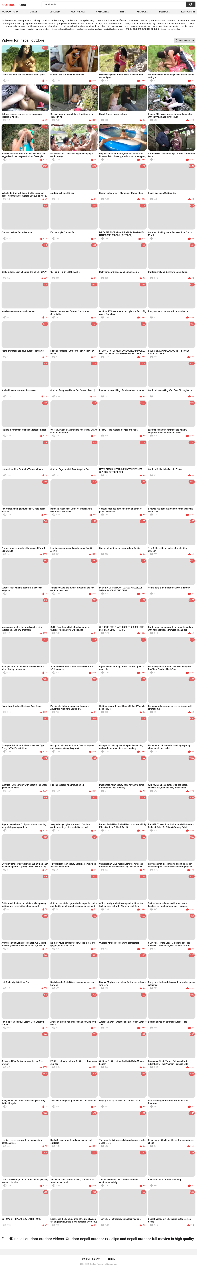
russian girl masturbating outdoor (158, 20)
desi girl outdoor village (113, 29)
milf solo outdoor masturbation (43, 26)
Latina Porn (188, 11)
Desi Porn (164, 11)
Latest (33, 11)
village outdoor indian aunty (49, 20)
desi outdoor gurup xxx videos (115, 26)
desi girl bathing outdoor (39, 29)
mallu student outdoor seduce (142, 28)
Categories (102, 11)
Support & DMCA (91, 1259)
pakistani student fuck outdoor (172, 23)
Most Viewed (78, 11)
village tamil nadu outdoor (109, 23)
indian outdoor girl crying (80, 20)
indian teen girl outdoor (170, 29)
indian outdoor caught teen (16, 20)
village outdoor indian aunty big (140, 23)
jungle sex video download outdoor (75, 23)
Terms (111, 1259)
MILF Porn (142, 11)
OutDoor (14, 5)
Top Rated (54, 11)
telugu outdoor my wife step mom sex (117, 20)
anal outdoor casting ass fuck (89, 29)
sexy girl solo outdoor (140, 26)
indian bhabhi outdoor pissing (166, 26)
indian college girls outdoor (63, 29)
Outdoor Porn (10, 11)
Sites (123, 11)
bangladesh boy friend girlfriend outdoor (80, 26)
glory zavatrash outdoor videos (39, 23)
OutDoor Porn (95, 1264)
